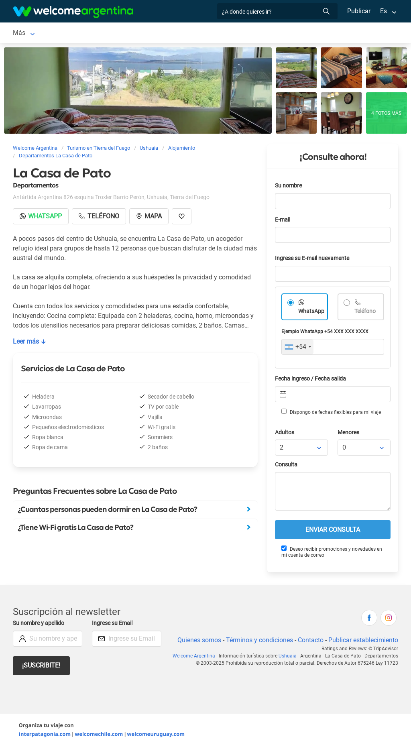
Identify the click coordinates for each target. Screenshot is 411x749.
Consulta (286, 466)
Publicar (358, 11)
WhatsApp (311, 312)
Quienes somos (197, 641)
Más (309, 33)
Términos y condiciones (258, 641)
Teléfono (365, 312)
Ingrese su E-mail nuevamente (314, 259)
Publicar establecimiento (363, 641)
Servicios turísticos (203, 33)
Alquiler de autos (137, 33)
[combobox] (297, 348)
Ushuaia (24, 33)
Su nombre (289, 187)
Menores (349, 434)
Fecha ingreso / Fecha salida (312, 380)
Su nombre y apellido (40, 624)
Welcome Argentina (197, 657)
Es (383, 11)
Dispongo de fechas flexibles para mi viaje (330, 413)
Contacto (310, 641)
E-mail (283, 221)
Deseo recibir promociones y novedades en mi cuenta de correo (331, 553)
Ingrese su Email (113, 624)
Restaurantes (275, 33)
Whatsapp (41, 218)
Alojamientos (69, 33)
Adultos (285, 434)
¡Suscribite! (41, 667)
